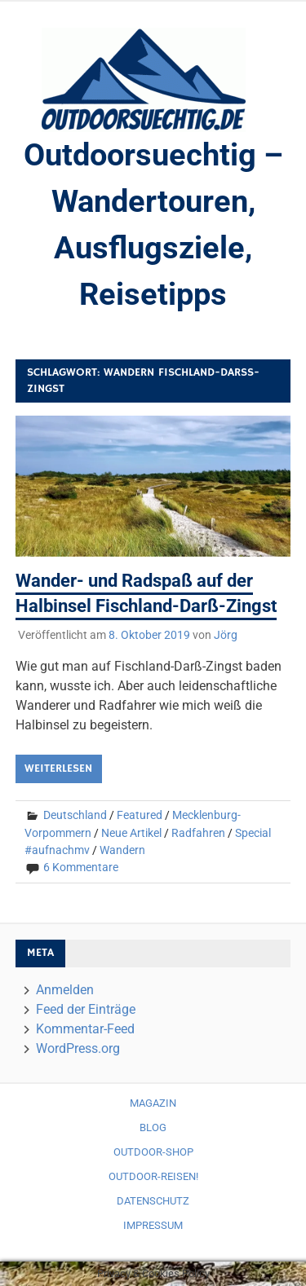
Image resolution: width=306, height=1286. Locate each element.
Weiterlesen (58, 768)
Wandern (122, 850)
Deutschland (75, 814)
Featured (139, 814)
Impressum (153, 1225)
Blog (153, 1127)
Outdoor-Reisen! (153, 1176)
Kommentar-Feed (85, 1029)
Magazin (153, 1103)
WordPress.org (78, 1048)
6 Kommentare (80, 867)
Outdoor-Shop (153, 1152)
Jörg (225, 634)
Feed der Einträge (85, 1009)
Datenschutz (153, 1201)
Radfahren (198, 832)
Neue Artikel (131, 832)
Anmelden (65, 990)
